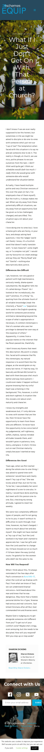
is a (24, 306)
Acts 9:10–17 (29, 576)
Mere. (22, 729)
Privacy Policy (26, 726)
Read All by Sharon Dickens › (20, 668)
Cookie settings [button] (22, 748)
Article (22, 108)
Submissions (32, 723)
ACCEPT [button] (34, 748)
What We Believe (11, 726)
